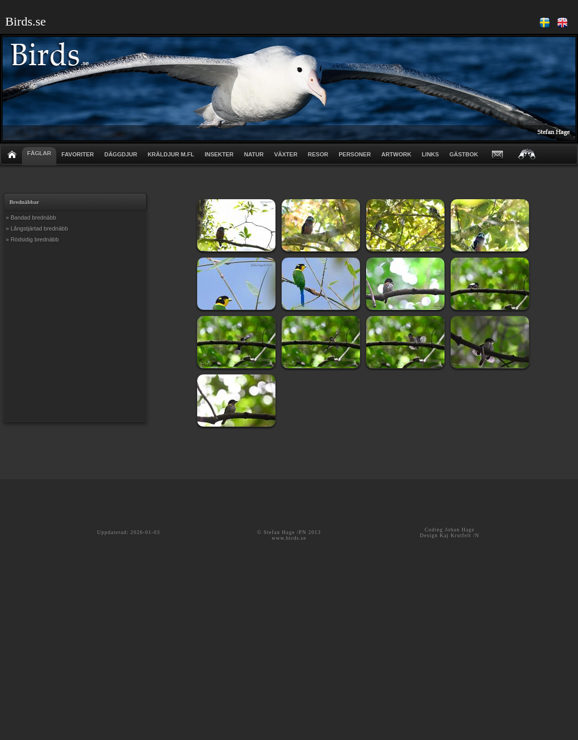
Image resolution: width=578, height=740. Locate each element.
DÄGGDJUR (120, 154)
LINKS (430, 154)
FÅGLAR (39, 153)
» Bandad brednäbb (31, 217)
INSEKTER (219, 154)
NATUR (254, 154)
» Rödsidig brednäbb (32, 239)
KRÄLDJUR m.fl (171, 154)
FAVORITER (78, 154)
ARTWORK (396, 154)
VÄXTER (285, 154)
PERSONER (355, 154)
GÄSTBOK (463, 154)
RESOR (318, 154)
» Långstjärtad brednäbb (37, 228)
